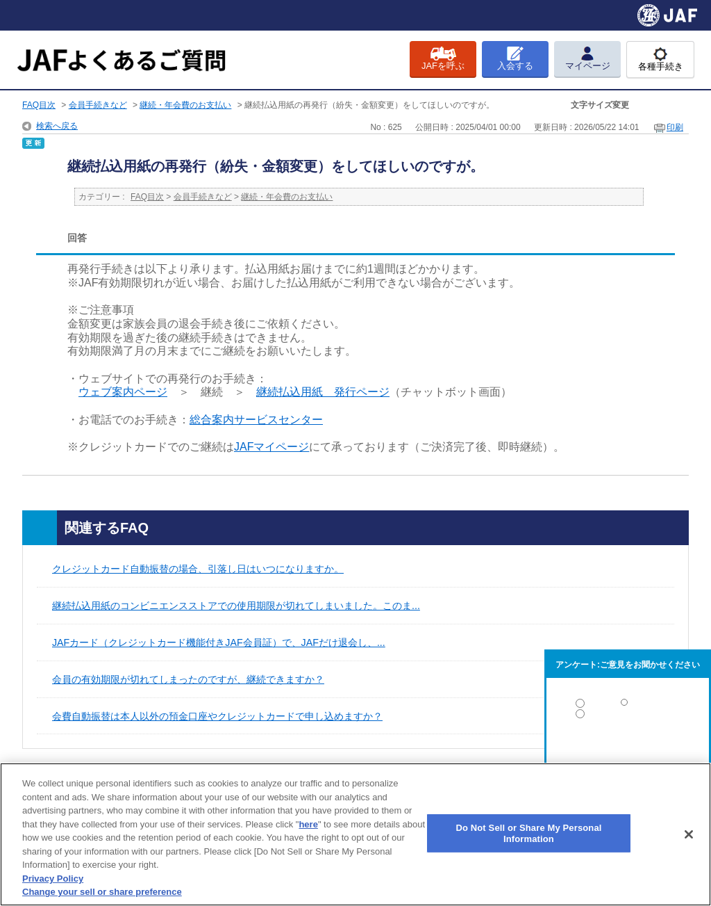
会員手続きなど (98, 105)
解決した (628, 706)
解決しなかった (628, 752)
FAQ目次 (39, 105)
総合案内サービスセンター (256, 420)
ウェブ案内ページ (122, 392)
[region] (355, 834)
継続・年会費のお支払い (185, 105)
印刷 (675, 127)
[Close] (689, 834)
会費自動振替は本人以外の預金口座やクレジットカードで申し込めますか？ (217, 716)
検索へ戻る (57, 126)
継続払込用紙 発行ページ (323, 392)
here (308, 824)
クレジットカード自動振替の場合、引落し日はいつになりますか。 (198, 568)
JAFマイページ (271, 447)
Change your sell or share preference (102, 892)
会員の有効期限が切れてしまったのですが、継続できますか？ (188, 679)
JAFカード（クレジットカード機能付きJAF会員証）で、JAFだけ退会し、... (218, 642)
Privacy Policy (52, 878)
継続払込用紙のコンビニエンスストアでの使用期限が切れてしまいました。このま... (236, 605)
